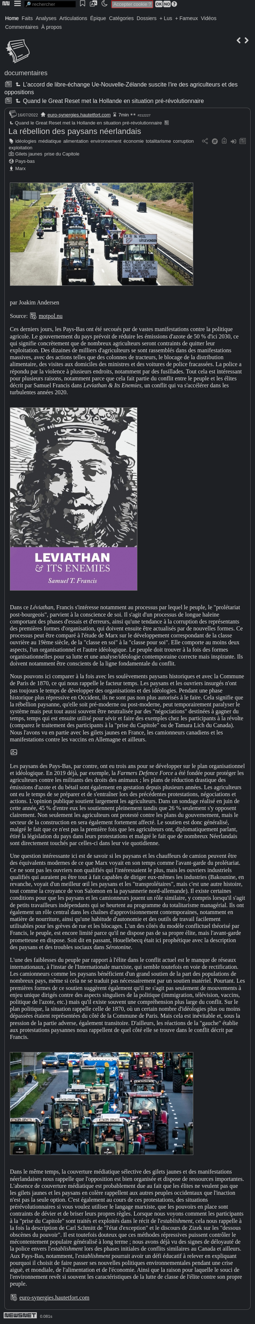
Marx (20, 168)
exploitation (21, 147)
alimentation (75, 141)
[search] (50, 4)
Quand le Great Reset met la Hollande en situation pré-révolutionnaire (109, 101)
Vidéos (209, 18)
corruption (183, 141)
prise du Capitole (61, 154)
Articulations (73, 18)
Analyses (46, 18)
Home (12, 18)
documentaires (25, 73)
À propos (51, 27)
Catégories (121, 18)
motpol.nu (50, 316)
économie (133, 141)
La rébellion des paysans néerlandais (74, 131)
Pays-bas (25, 161)
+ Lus (166, 18)
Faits (27, 18)
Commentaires (21, 27)
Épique (98, 18)
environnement (106, 141)
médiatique (49, 141)
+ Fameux (186, 18)
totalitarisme (158, 141)
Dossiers (146, 18)
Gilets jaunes (28, 154)
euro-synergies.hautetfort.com (79, 115)
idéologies (26, 141)
